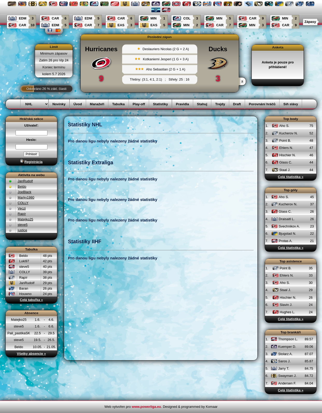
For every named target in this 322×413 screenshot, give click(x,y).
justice (22, 230)
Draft (237, 104)
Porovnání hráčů (262, 104)
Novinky (59, 104)
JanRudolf (25, 181)
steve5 (22, 225)
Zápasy (310, 22)
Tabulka (118, 104)
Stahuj (202, 104)
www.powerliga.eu (146, 407)
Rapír (22, 214)
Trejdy (220, 104)
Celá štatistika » (290, 177)
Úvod (77, 104)
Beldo (22, 186)
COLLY (23, 203)
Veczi (22, 208)
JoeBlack (24, 192)
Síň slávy (290, 104)
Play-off (139, 104)
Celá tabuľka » (31, 300)
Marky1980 (26, 197)
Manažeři (97, 104)
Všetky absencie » (31, 354)
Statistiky (160, 104)
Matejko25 (25, 219)
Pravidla (182, 104)
